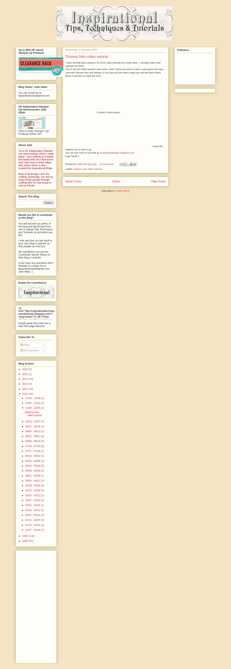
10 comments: (107, 164)
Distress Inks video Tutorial (88, 169)
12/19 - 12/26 (33, 398)
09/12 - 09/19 (33, 426)
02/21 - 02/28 (33, 505)
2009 (25, 536)
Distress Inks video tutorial (86, 56)
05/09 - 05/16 (33, 470)
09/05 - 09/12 (33, 431)
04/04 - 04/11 (33, 480)
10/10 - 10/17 (33, 421)
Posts (25, 344)
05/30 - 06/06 (33, 460)
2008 (25, 540)
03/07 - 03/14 (33, 500)
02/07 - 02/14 (33, 515)
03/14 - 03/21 (33, 495)
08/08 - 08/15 (33, 441)
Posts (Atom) (122, 190)
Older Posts (158, 181)
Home (116, 181)
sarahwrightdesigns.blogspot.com (116, 152)
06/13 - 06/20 (33, 455)
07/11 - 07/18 (33, 451)
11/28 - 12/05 (33, 407)
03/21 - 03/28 (33, 490)
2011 (25, 388)
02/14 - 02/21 (33, 510)
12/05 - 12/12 (33, 403)
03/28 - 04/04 (33, 485)
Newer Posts (73, 181)
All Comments (30, 350)
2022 (25, 369)
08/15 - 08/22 (33, 436)
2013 (25, 379)
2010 (25, 393)
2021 (25, 374)
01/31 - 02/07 (33, 519)
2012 (25, 383)
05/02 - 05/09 (33, 475)
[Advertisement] (32, 606)
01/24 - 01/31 (33, 525)
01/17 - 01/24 (33, 529)
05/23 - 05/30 (33, 465)
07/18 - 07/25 (33, 446)
